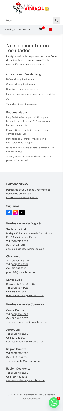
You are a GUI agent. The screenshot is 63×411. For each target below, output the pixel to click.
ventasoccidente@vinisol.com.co (25, 380)
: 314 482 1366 (19, 376)
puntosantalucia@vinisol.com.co (25, 295)
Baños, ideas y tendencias (20, 79)
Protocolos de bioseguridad (22, 197)
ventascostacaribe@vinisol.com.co (26, 322)
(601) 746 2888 (19, 241)
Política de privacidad (18, 193)
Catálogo (10, 29)
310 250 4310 (19, 357)
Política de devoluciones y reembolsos (28, 189)
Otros (9, 99)
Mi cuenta (24, 29)
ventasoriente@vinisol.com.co (23, 361)
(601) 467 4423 (19, 287)
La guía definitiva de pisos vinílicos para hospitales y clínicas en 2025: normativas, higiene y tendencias (28, 121)
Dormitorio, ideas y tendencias (22, 89)
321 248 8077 (19, 337)
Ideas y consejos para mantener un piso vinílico (31, 94)
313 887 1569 (19, 291)
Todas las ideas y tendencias (21, 104)
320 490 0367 (20, 318)
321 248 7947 (19, 245)
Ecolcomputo (33, 398)
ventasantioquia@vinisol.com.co (25, 341)
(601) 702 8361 (19, 264)
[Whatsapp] (54, 402)
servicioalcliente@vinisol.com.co (25, 249)
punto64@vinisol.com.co (20, 272)
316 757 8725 (19, 268)
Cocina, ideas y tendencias (20, 84)
